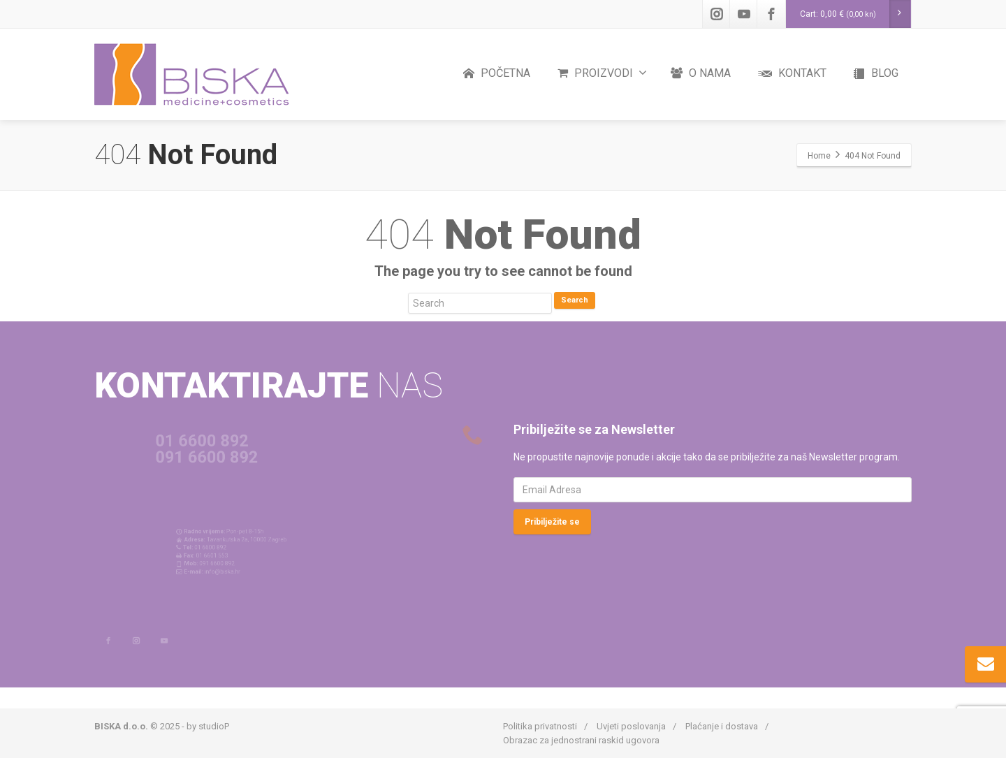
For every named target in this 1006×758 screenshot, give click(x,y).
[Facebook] (771, 14)
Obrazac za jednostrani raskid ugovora (581, 740)
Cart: (855, 14)
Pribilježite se (552, 522)
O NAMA (701, 73)
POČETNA (496, 73)
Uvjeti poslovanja (631, 726)
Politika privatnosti (540, 726)
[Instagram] (717, 14)
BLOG (876, 73)
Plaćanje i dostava (721, 726)
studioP (213, 726)
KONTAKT (792, 73)
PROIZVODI (602, 73)
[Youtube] (744, 14)
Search (574, 300)
